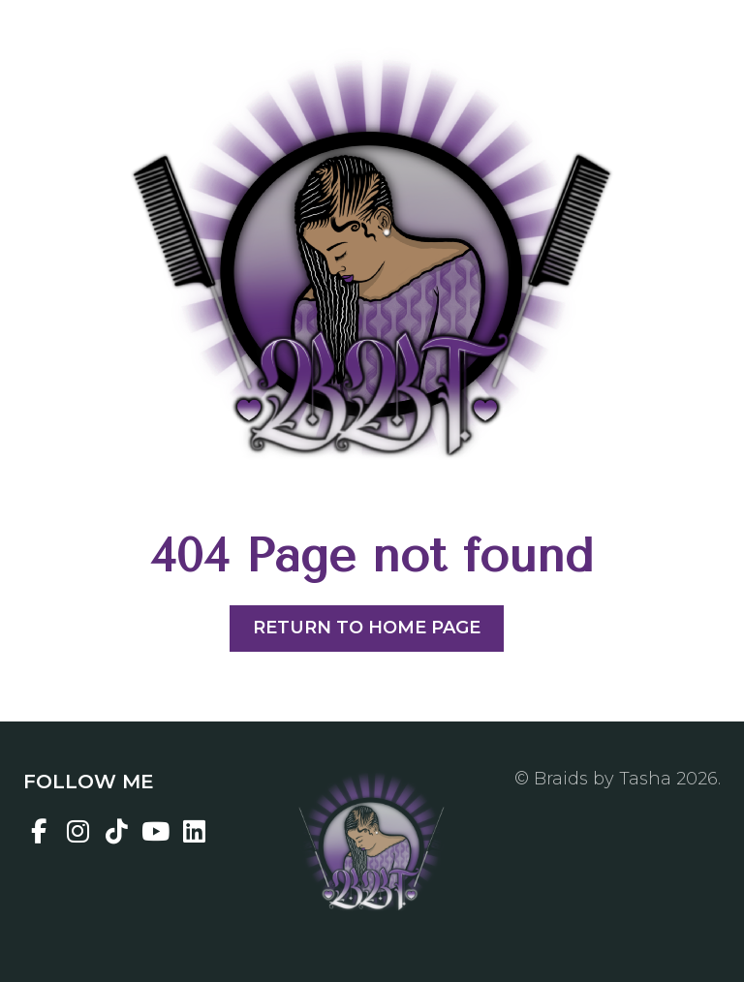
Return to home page (366, 627)
